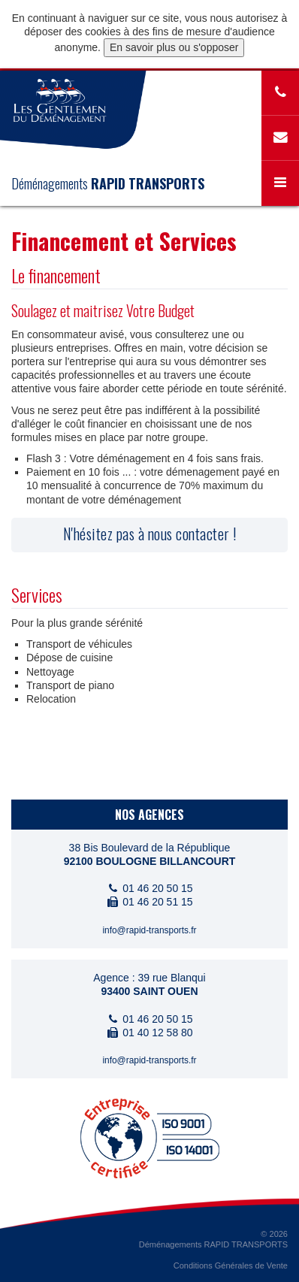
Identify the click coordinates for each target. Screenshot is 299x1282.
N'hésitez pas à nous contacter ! (150, 533)
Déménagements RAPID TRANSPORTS (213, 1244)
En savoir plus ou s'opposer (174, 47)
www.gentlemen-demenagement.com (60, 101)
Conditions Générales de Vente (231, 1265)
